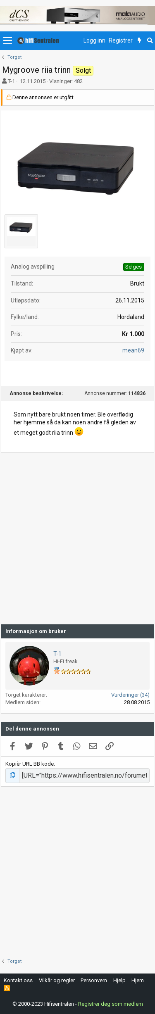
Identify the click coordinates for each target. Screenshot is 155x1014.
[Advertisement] (77, 538)
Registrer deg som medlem (110, 1004)
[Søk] (150, 41)
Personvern (94, 980)
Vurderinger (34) (130, 695)
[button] (7, 41)
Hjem (137, 980)
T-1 (11, 81)
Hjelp (119, 980)
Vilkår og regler (57, 980)
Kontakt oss (18, 980)
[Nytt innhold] (139, 41)
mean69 (133, 350)
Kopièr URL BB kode (29, 764)
